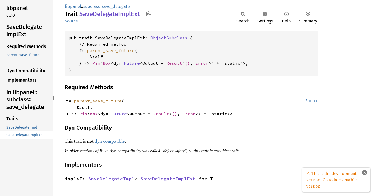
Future (132, 63)
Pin (96, 63)
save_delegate (116, 6)
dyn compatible (110, 141)
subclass (91, 6)
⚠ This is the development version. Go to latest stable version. (331, 179)
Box (107, 63)
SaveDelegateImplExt (168, 179)
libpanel (73, 6)
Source (71, 21)
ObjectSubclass (168, 37)
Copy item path (148, 13)
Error (202, 63)
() (187, 63)
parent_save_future (111, 50)
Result (174, 63)
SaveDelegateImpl (111, 179)
